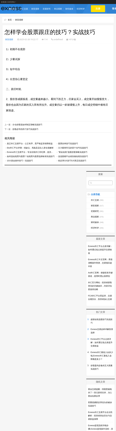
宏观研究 (47, 9)
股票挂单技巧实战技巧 (68, 143)
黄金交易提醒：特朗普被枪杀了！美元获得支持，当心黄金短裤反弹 (100, 392)
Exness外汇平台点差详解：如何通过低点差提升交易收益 (100, 249)
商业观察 (58, 9)
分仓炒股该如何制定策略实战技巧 (27, 124)
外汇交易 (24, 9)
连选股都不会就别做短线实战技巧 (73, 156)
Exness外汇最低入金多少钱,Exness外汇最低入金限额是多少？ (102, 355)
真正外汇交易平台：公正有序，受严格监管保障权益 (30, 143)
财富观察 (35, 9)
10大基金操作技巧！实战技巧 (20, 160)
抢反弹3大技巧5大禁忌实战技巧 (72, 160)
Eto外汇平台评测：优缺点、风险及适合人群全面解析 (30, 147)
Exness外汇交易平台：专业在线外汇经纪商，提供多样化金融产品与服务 (39, 152)
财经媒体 (69, 9)
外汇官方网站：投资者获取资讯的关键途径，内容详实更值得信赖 (100, 285)
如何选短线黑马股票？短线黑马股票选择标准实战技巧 (31, 156)
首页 (10, 20)
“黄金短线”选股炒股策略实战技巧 (72, 152)
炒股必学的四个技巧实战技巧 (25, 129)
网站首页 (13, 9)
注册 (98, 8)
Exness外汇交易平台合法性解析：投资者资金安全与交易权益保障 (100, 415)
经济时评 (81, 9)
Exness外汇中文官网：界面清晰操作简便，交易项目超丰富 (100, 262)
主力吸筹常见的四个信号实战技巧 (73, 147)
